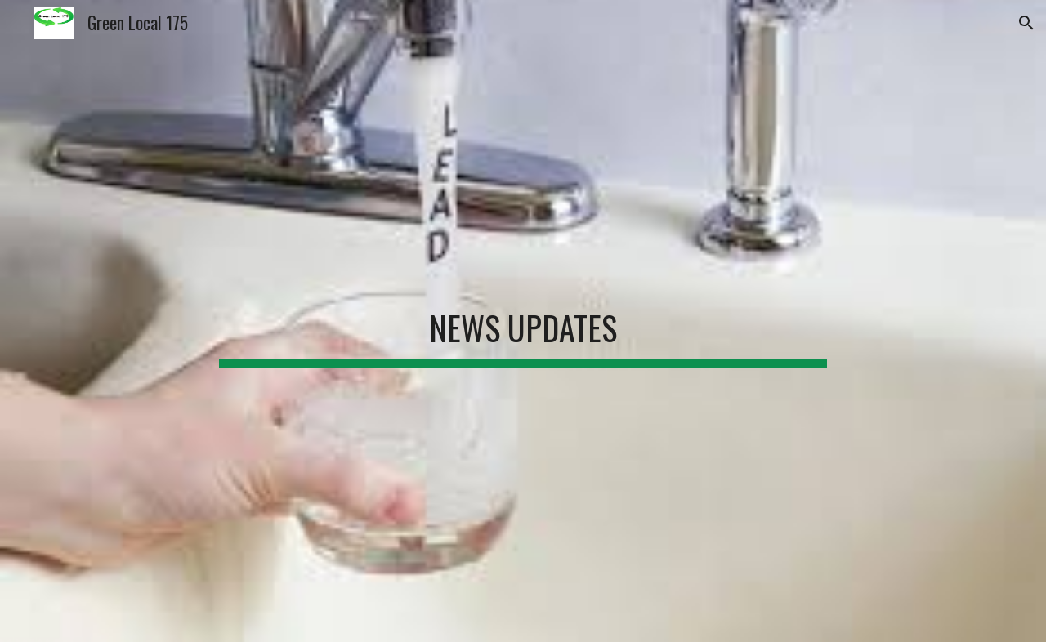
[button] (1026, 22)
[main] (523, 321)
